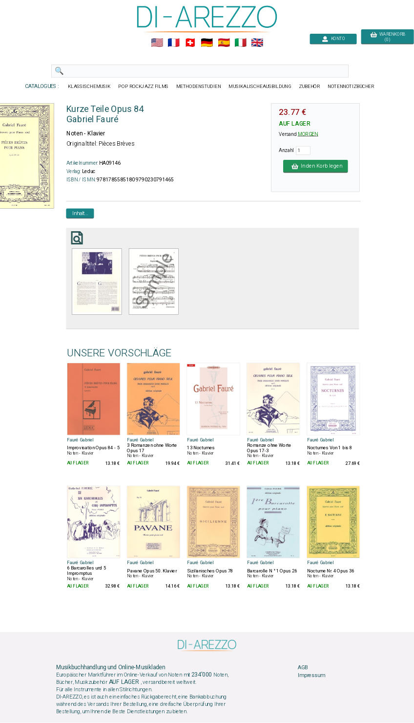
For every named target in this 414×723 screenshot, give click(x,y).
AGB (303, 668)
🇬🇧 (257, 43)
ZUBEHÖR (309, 86)
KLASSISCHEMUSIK (89, 86)
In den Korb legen (315, 166)
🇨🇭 (190, 43)
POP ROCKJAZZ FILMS (143, 86)
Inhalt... (80, 213)
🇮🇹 (240, 43)
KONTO (333, 39)
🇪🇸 (224, 43)
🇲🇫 (173, 43)
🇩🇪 (207, 43)
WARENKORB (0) (387, 37)
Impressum (311, 675)
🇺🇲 (157, 43)
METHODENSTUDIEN (198, 86)
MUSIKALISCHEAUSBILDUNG (259, 86)
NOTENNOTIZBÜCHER (351, 86)
